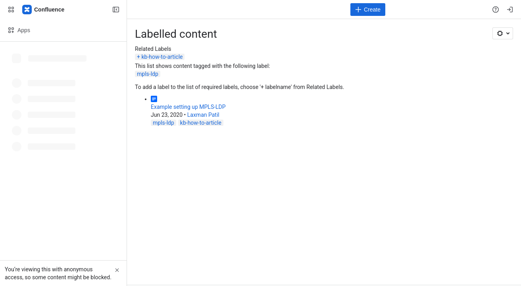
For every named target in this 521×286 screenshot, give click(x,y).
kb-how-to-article (162, 57)
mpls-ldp (147, 74)
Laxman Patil (203, 115)
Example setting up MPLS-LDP (188, 107)
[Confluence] (44, 9)
